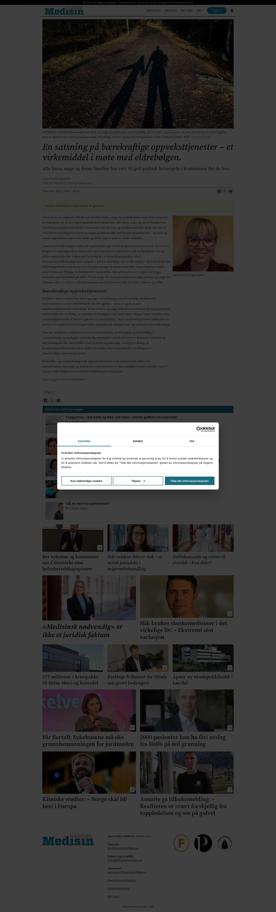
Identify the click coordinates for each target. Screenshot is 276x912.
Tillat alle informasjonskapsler (189, 480)
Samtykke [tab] (84, 441)
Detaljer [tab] (138, 441)
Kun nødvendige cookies (86, 480)
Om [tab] (192, 441)
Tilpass (138, 480)
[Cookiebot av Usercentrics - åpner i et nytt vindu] (199, 429)
